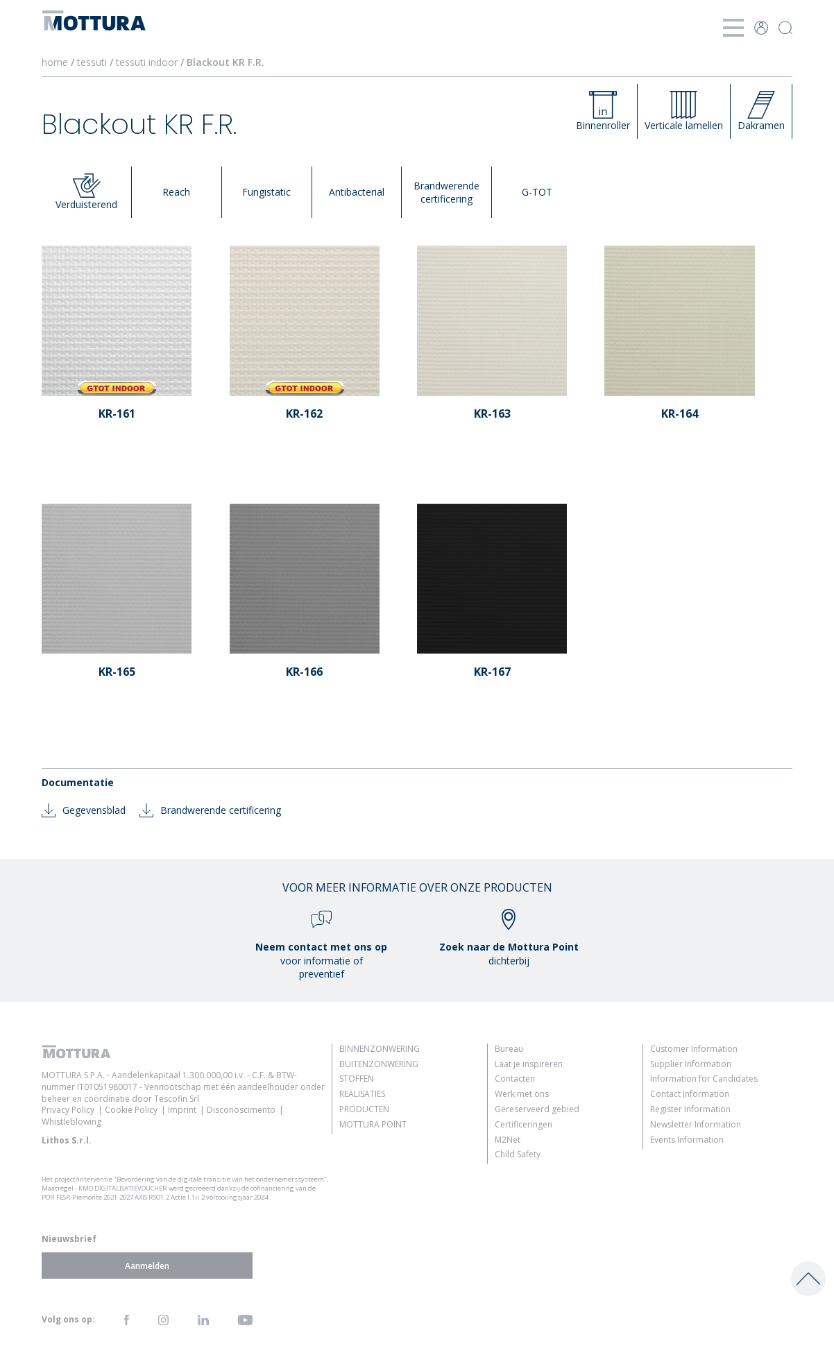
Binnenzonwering (379, 1049)
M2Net (507, 1140)
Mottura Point (373, 1124)
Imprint (182, 1110)
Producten (364, 1109)
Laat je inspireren (529, 1064)
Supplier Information (690, 1064)
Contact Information (689, 1094)
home (55, 62)
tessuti (93, 62)
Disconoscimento (241, 1110)
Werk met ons (522, 1094)
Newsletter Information (695, 1124)
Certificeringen (523, 1124)
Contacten (515, 1078)
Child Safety (518, 1154)
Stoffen (356, 1078)
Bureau (509, 1049)
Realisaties (362, 1094)
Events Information (687, 1140)
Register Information (690, 1109)
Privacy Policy (68, 1110)
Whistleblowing (71, 1121)
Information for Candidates (704, 1078)
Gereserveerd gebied (537, 1109)
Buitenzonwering (378, 1064)
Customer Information (694, 1049)
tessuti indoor (148, 62)
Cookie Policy (131, 1110)
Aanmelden (147, 1266)
